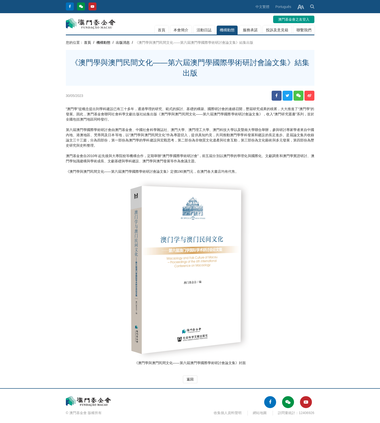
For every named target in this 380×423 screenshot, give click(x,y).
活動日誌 (204, 30)
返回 (190, 379)
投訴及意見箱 (277, 30)
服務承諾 (250, 30)
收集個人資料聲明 (228, 413)
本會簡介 (180, 30)
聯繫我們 (303, 30)
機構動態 (227, 30)
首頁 (161, 30)
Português (283, 7)
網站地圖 (260, 413)
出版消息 (123, 42)
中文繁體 (262, 7)
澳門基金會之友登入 (293, 19)
